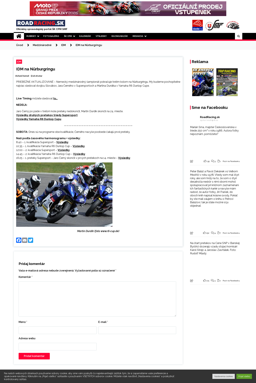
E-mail (103, 322)
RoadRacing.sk (210, 117)
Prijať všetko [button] (244, 376)
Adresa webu (27, 338)
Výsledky (101, 36)
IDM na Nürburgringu (35, 69)
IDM (19, 61)
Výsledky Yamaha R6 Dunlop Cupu (38, 119)
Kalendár (85, 36)
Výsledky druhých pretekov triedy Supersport (47, 115)
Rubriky (31, 36)
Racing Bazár (120, 36)
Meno (23, 322)
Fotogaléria (51, 36)
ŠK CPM (68, 36)
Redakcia (138, 36)
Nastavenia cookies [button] (223, 376)
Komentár (25, 277)
